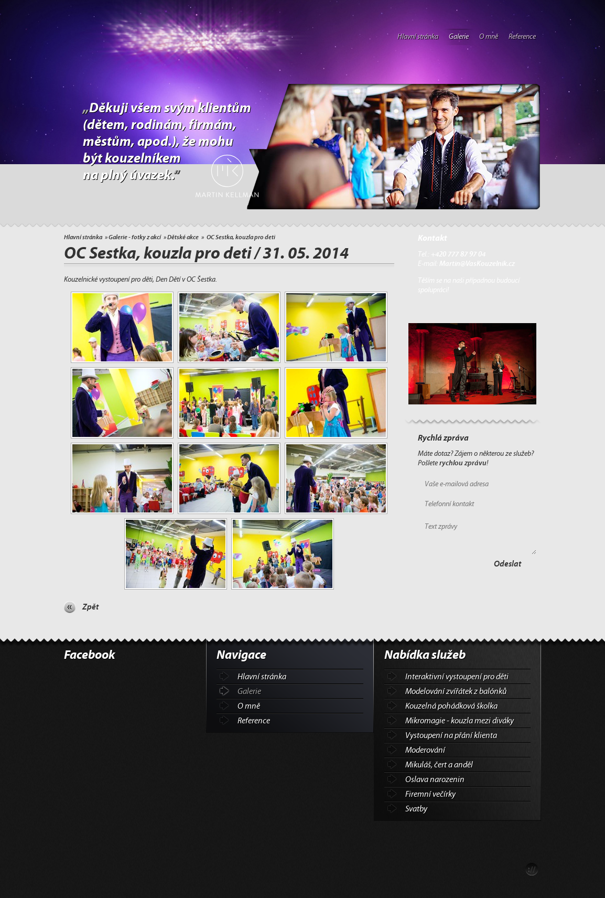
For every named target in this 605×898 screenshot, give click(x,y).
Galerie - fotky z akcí (135, 237)
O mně (488, 37)
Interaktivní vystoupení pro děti (457, 676)
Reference (522, 37)
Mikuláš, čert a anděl (439, 764)
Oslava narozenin (434, 779)
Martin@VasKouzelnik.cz (477, 264)
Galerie (459, 37)
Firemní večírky (430, 794)
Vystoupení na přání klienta (451, 735)
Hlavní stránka (417, 37)
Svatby (416, 809)
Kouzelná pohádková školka (451, 706)
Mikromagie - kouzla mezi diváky (459, 720)
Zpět (90, 607)
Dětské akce (183, 237)
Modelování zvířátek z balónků (455, 691)
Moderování (425, 750)
